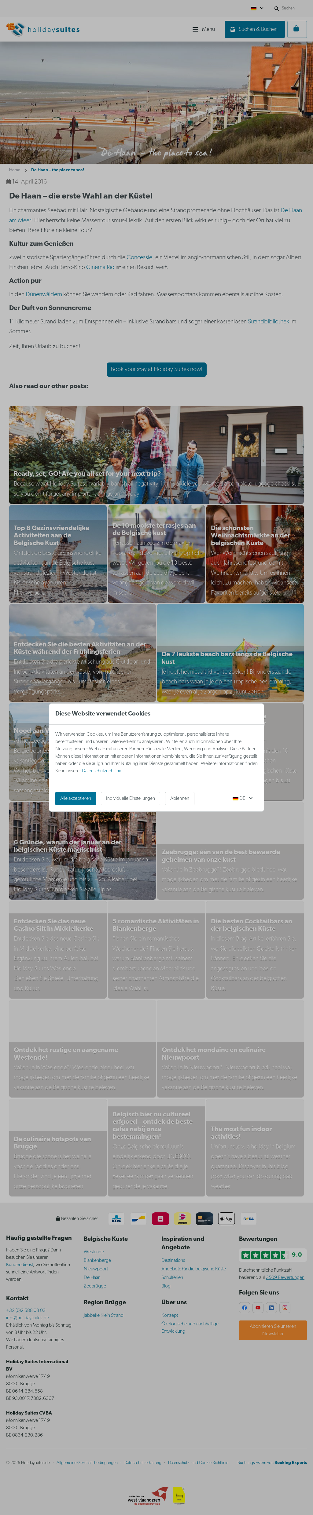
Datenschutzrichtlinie (102, 771)
